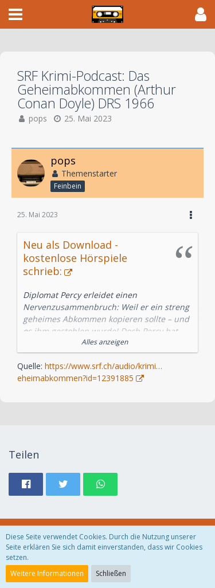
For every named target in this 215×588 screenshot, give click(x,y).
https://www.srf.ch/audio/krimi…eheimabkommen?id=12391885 (89, 371)
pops (38, 118)
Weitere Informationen (47, 573)
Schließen (111, 573)
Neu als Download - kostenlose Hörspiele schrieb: (75, 258)
